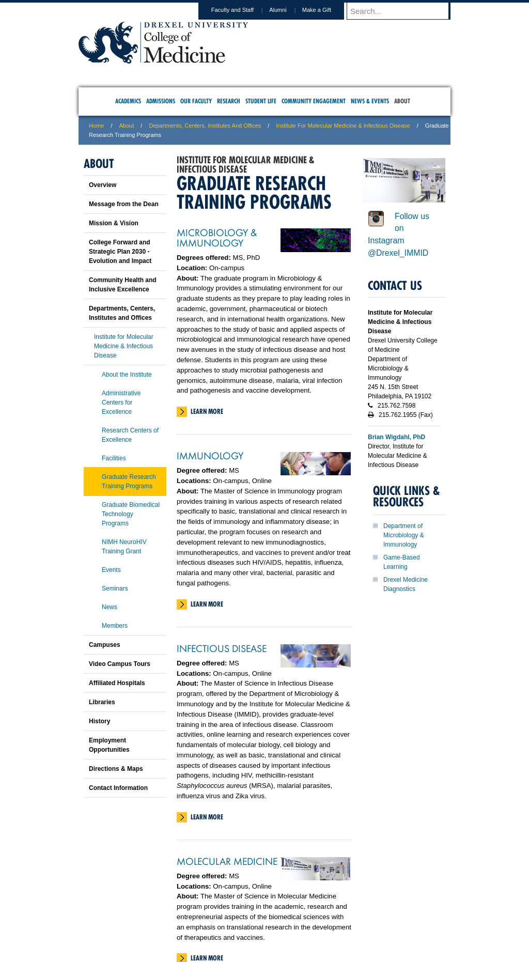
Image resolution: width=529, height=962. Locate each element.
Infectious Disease (222, 648)
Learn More (207, 411)
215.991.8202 (401, 944)
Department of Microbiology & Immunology (403, 535)
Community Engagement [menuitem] (314, 101)
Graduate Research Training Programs (129, 481)
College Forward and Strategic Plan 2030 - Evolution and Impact (120, 252)
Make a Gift (326, 10)
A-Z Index (161, 911)
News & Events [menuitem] (370, 101)
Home (96, 125)
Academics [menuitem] (128, 101)
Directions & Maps (116, 768)
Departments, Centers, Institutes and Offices (205, 125)
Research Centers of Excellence (130, 435)
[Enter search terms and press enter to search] (403, 11)
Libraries (102, 702)
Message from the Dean (124, 204)
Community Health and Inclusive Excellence (123, 284)
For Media (194, 911)
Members (115, 625)
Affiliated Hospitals (117, 683)
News (109, 607)
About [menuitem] (402, 101)
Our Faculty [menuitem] (196, 101)
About (126, 125)
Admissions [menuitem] (160, 101)
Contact (298, 911)
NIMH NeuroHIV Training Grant (124, 546)
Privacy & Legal (261, 911)
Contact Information (118, 788)
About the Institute (127, 374)
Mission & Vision (113, 223)
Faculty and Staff (242, 10)
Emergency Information (255, 921)
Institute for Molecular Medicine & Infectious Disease (343, 125)
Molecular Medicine (227, 860)
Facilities (114, 458)
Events (111, 569)
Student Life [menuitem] (260, 101)
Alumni (288, 10)
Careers (224, 911)
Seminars (115, 588)
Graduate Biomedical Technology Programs (131, 514)
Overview (102, 185)
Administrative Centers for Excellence (121, 402)
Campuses (104, 644)
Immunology (210, 455)
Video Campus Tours (119, 664)
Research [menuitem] (228, 101)
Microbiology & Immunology (217, 237)
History (99, 721)
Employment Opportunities (109, 745)
